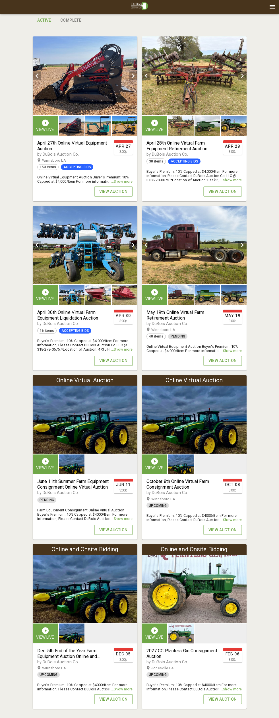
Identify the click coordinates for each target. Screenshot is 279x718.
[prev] (37, 75)
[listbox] (85, 75)
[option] (85, 75)
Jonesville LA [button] (168, 668)
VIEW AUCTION (113, 191)
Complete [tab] (71, 20)
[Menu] (272, 7)
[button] (139, 9)
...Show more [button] (122, 181)
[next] (133, 75)
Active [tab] (44, 20)
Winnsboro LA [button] (59, 160)
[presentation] (140, 7)
